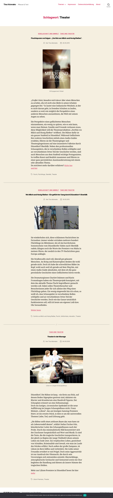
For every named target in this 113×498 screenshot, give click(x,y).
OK (85, 495)
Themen (61, 4)
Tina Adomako (10, 4)
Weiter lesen (36, 311)
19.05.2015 (66, 200)
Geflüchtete (65, 317)
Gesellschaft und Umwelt (48, 34)
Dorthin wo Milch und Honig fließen (44, 317)
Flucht (35, 175)
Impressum (72, 4)
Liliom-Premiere (38, 480)
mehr (33, 474)
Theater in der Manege (56, 337)
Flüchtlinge (41, 175)
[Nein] (111, 495)
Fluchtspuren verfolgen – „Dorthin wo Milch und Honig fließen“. (56, 39)
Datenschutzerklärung (86, 4)
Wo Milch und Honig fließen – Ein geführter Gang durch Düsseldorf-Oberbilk (56, 195)
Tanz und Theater (68, 34)
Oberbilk (48, 175)
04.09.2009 (66, 342)
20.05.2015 (66, 43)
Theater (54, 175)
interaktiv (73, 317)
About (98, 4)
